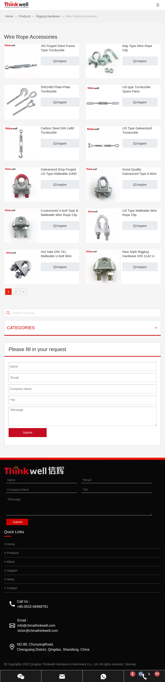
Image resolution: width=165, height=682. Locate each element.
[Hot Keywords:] (8, 313)
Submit (27, 432)
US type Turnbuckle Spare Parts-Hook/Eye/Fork (136, 89)
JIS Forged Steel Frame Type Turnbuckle (58, 48)
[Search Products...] (86, 313)
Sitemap (130, 664)
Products (11, 553)
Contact (10, 588)
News (9, 579)
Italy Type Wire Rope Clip (137, 48)
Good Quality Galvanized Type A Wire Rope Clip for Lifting (139, 171)
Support (10, 570)
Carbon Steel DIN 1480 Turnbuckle (57, 130)
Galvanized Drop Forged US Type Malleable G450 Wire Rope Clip (59, 171)
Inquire (60, 61)
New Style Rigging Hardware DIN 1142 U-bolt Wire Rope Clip (138, 254)
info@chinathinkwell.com (36, 625)
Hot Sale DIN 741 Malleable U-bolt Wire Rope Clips (56, 254)
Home (9, 544)
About (9, 561)
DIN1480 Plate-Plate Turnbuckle (55, 89)
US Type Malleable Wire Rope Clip (139, 213)
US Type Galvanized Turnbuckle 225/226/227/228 (137, 130)
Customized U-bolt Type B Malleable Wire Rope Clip (59, 213)
